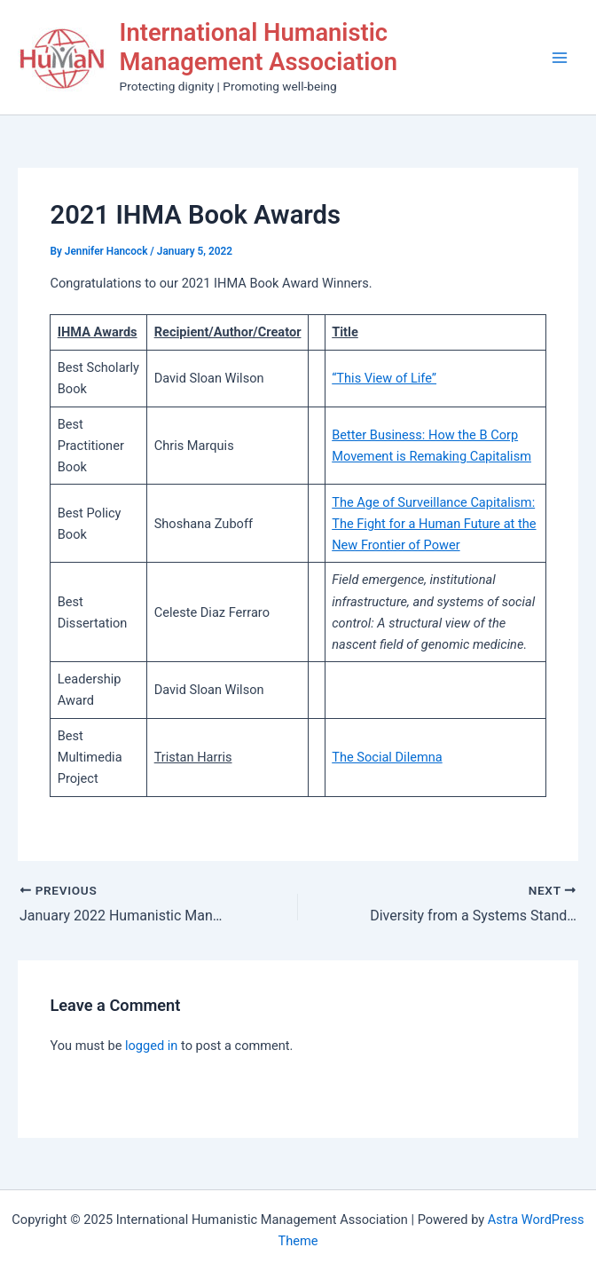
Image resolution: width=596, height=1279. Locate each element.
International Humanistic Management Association (259, 47)
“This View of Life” (384, 378)
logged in (151, 1046)
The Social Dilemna (387, 757)
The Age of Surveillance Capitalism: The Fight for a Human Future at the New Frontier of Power (434, 523)
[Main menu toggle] (559, 57)
